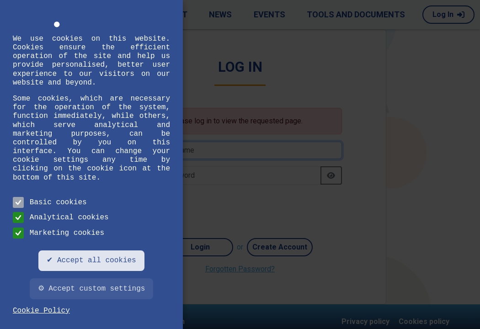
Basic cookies (50, 202)
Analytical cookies (61, 217)
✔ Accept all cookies (91, 260)
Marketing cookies (58, 233)
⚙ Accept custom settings (91, 289)
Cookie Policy (41, 311)
